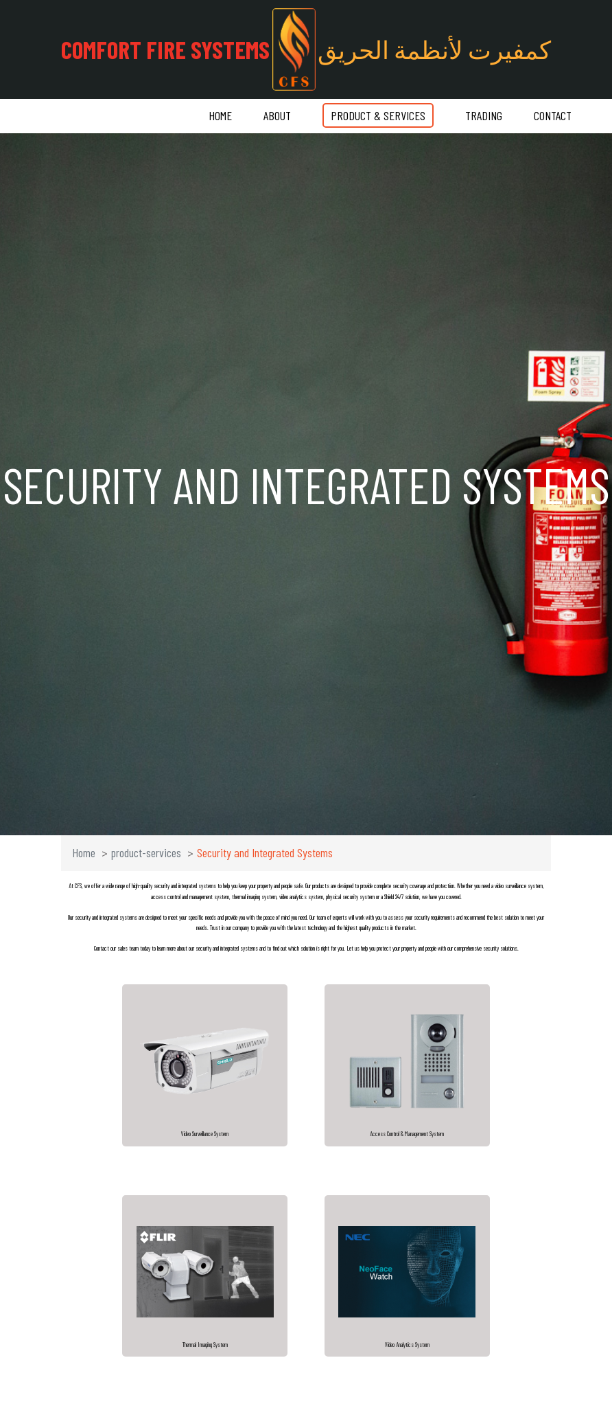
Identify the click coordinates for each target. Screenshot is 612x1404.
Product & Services (378, 115)
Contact (553, 115)
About (277, 115)
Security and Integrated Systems (265, 852)
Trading (483, 115)
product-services (146, 852)
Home (220, 115)
